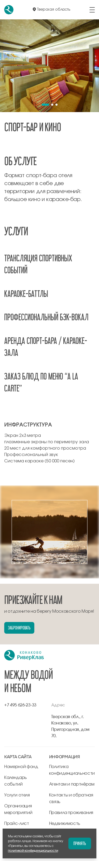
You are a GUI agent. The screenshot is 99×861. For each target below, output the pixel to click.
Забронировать (19, 627)
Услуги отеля (17, 795)
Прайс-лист (16, 823)
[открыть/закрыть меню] (92, 9)
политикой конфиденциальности (33, 850)
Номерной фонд (21, 767)
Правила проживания (71, 813)
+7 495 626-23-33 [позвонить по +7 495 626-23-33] (20, 705)
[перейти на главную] (8, 9)
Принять (79, 843)
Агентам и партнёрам (72, 784)
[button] (45, 105)
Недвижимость (64, 823)
